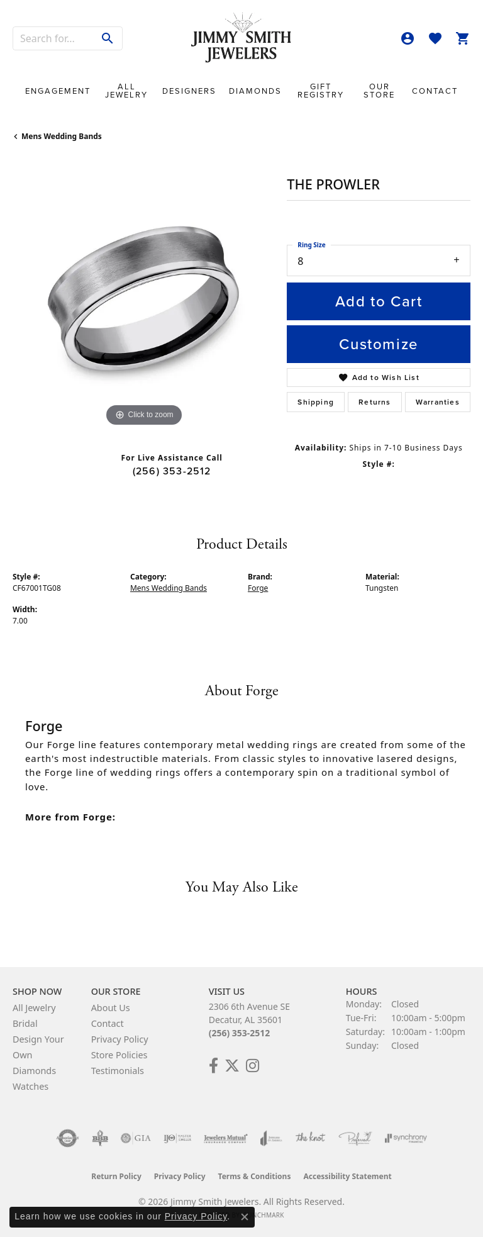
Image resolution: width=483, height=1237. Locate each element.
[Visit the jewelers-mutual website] (225, 1138)
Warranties (438, 402)
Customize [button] (378, 344)
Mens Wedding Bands (61, 136)
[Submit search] (108, 38)
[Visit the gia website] (136, 1138)
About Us (110, 1008)
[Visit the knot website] (310, 1138)
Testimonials (117, 1071)
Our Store (379, 91)
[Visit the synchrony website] (405, 1138)
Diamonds (255, 91)
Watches (30, 1086)
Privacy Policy (119, 1039)
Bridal (25, 1023)
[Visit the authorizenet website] (67, 1138)
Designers (189, 91)
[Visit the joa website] (271, 1138)
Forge (258, 588)
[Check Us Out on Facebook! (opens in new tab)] (213, 1065)
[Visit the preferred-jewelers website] (355, 1138)
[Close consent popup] (244, 1217)
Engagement (58, 91)
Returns (374, 402)
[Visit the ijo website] (178, 1138)
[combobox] (53, 38)
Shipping (315, 402)
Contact (435, 91)
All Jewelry (126, 91)
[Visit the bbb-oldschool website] (100, 1138)
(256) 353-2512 (172, 471)
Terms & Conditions (254, 1176)
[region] (143, 299)
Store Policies (119, 1055)
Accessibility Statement (347, 1176)
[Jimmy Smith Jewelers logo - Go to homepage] (241, 38)
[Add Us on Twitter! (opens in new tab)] (232, 1065)
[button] (407, 38)
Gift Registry (320, 91)
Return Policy (116, 1176)
